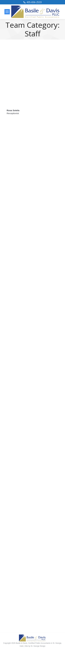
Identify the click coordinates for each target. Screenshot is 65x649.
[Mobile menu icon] (7, 11)
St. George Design (38, 646)
